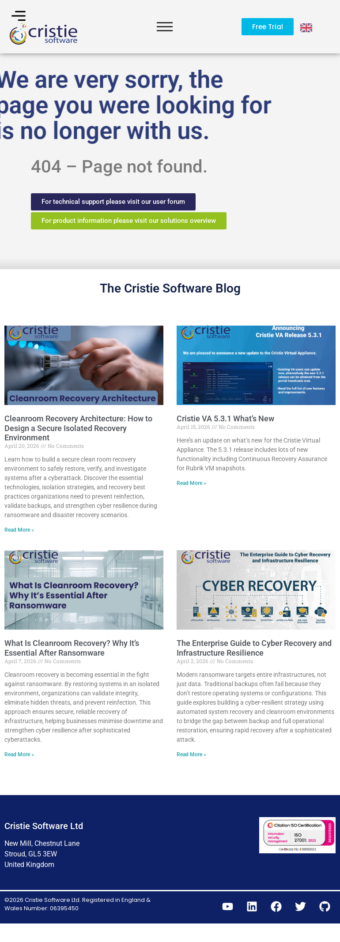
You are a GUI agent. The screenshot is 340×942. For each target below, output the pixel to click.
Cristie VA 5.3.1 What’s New (225, 435)
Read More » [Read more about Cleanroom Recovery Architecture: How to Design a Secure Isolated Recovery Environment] (19, 547)
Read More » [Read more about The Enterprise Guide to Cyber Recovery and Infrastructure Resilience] (191, 772)
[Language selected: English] (307, 27)
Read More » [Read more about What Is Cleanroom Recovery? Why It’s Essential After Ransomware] (19, 772)
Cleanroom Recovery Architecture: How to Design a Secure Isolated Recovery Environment (78, 445)
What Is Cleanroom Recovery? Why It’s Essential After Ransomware (71, 665)
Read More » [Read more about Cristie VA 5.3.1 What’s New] (191, 501)
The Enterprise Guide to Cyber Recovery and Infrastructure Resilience (254, 665)
